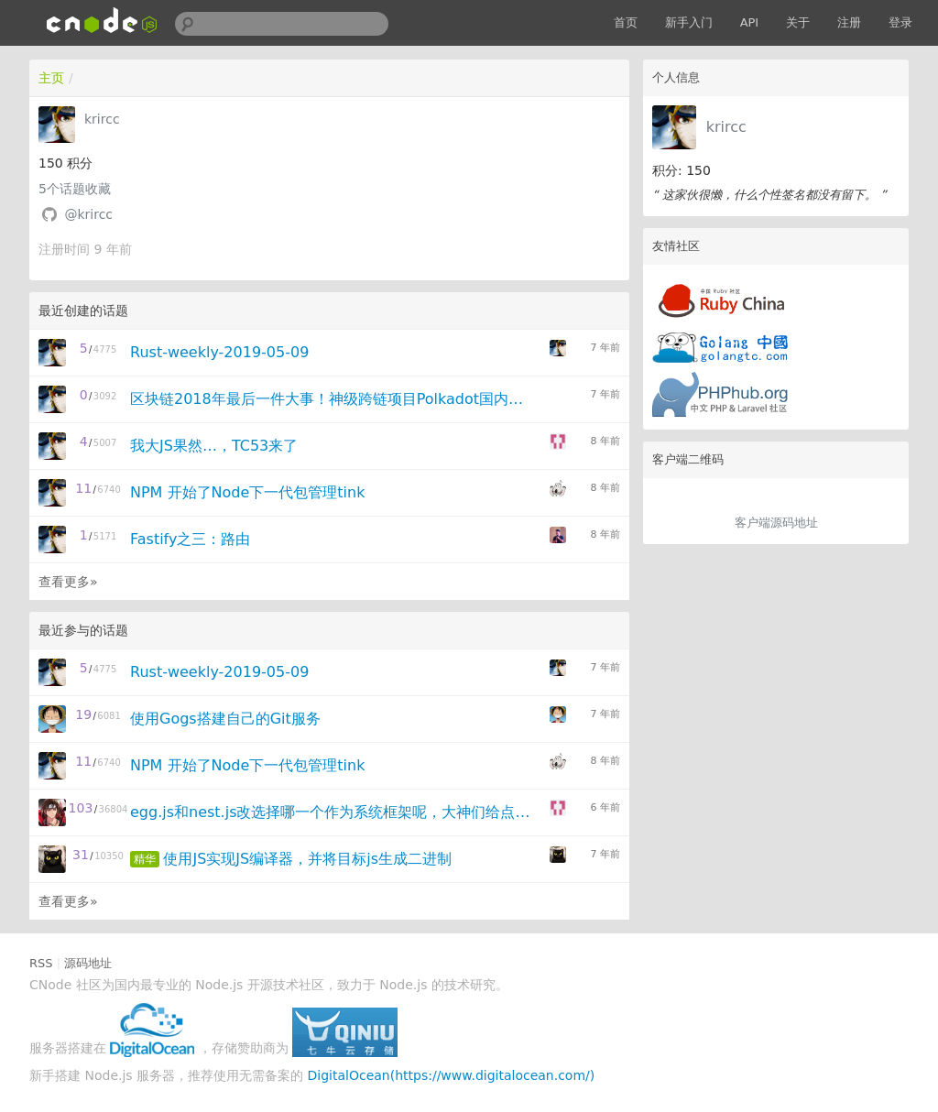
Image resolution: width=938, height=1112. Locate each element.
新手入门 (689, 22)
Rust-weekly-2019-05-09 (219, 352)
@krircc (88, 214)
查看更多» (68, 581)
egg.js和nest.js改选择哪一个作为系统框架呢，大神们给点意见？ (334, 812)
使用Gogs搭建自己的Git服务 (225, 718)
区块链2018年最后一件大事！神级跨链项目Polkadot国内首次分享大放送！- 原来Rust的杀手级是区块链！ (334, 399)
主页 (51, 78)
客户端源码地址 (776, 522)
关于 (798, 22)
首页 (626, 22)
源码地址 (88, 963)
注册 (849, 22)
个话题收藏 (74, 188)
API (749, 22)
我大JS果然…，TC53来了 (214, 445)
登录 (900, 22)
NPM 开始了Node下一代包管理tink (247, 492)
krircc (726, 127)
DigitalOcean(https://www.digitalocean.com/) (451, 1075)
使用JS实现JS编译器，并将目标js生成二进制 (307, 858)
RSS (41, 963)
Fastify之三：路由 (190, 539)
